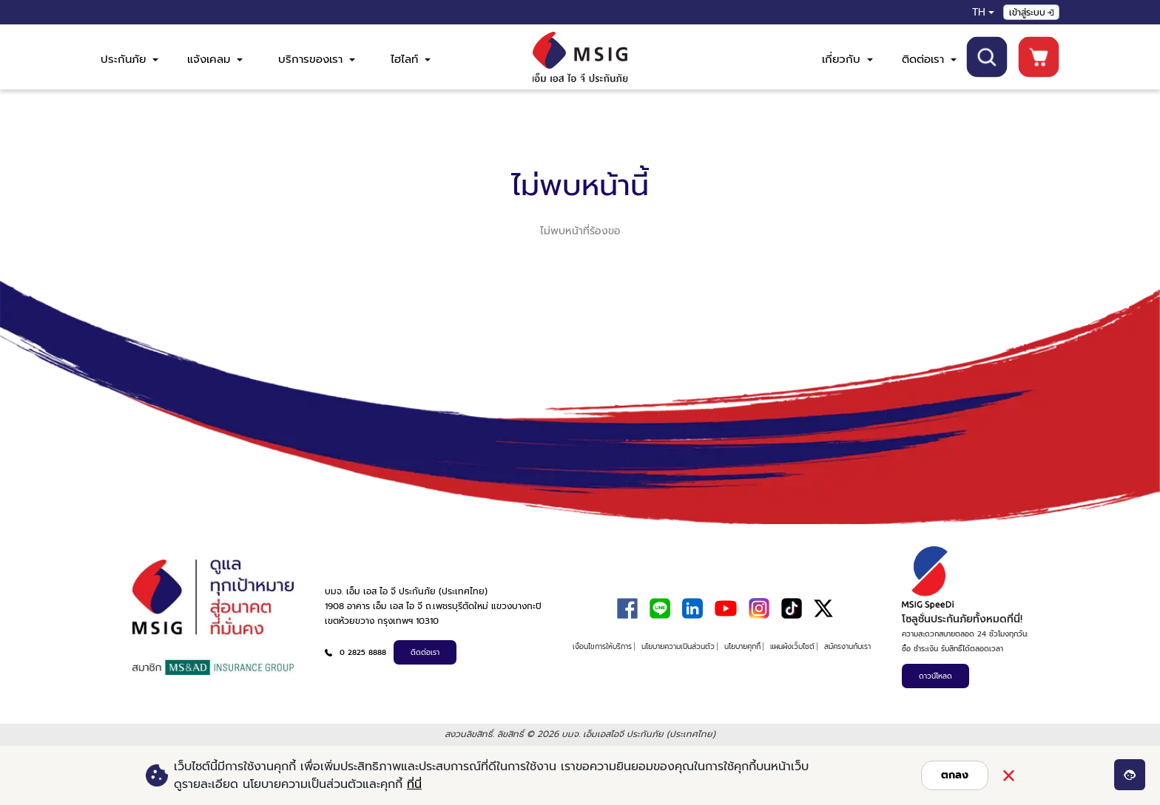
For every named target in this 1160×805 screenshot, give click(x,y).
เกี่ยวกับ (847, 59)
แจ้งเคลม (215, 59)
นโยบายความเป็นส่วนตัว (678, 646)
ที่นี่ (414, 784)
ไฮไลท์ (411, 59)
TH (978, 12)
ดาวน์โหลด (935, 676)
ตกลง (954, 775)
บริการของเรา (316, 59)
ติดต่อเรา (929, 59)
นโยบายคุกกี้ (742, 646)
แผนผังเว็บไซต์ (792, 646)
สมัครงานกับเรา (847, 646)
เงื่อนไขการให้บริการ (602, 646)
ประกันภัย (129, 59)
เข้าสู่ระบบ (1031, 12)
